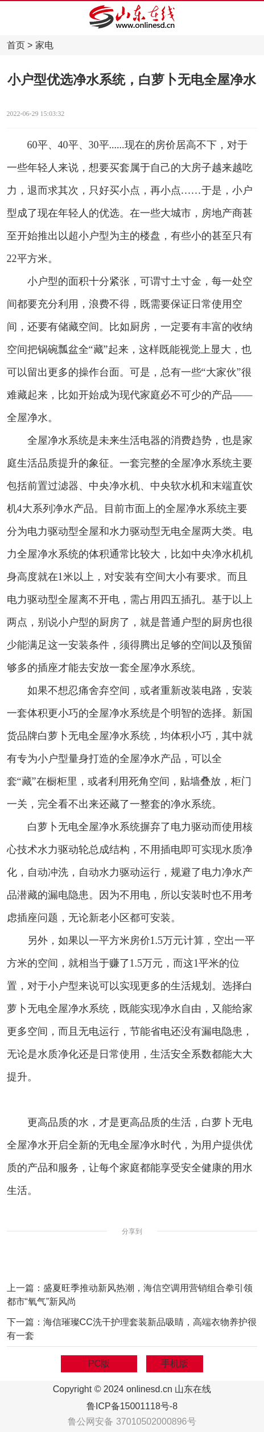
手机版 (174, 1363)
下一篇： (25, 1322)
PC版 (99, 1363)
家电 (44, 45)
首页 (16, 45)
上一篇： (25, 1288)
